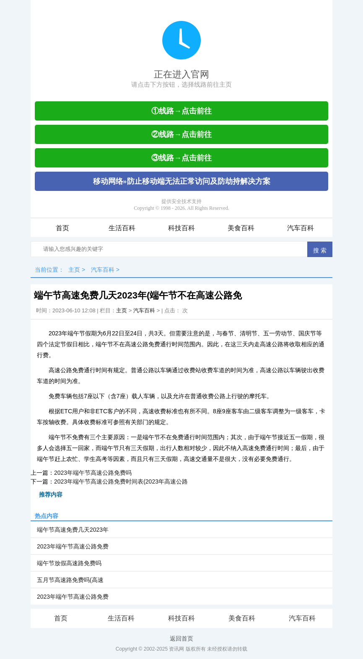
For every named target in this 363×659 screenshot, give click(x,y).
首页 (62, 228)
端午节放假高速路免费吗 (69, 563)
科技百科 (181, 228)
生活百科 (122, 228)
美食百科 (241, 228)
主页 (74, 269)
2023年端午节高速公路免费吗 (93, 472)
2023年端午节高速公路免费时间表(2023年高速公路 (121, 481)
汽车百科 (300, 228)
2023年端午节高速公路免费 (73, 546)
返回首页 (181, 638)
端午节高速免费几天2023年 (73, 529)
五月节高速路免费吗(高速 (70, 580)
